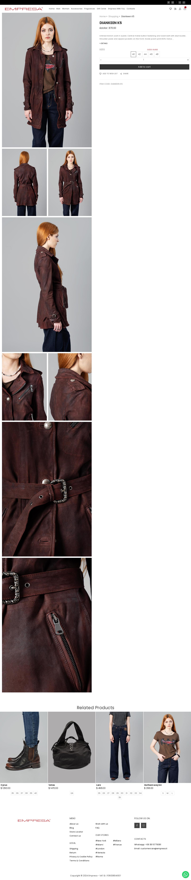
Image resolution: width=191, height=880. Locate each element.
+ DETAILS (103, 43)
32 (131, 793)
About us (74, 824)
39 (31, 793)
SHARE (124, 74)
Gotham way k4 (153, 785)
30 (122, 793)
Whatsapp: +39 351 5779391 (147, 844)
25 (99, 793)
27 (108, 793)
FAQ (97, 828)
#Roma (99, 856)
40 (133, 54)
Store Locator (76, 831)
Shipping (74, 848)
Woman (65, 8)
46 (151, 54)
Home (52, 8)
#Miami (99, 844)
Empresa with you (116, 8)
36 (17, 793)
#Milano (117, 840)
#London (100, 848)
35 (13, 793)
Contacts (131, 8)
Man (58, 8)
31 (126, 793)
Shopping (114, 16)
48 (157, 54)
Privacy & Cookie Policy (81, 856)
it (179, 2)
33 (136, 793)
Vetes (52, 785)
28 (113, 793)
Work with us (102, 824)
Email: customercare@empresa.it (150, 848)
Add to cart (144, 66)
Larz (98, 785)
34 (140, 793)
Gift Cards (101, 8)
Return (73, 852)
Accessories (77, 8)
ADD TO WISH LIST (108, 74)
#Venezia (100, 852)
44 (145, 54)
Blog (72, 828)
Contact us (75, 835)
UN (72, 793)
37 (22, 793)
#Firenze (117, 844)
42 (139, 54)
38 (26, 793)
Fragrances (89, 8)
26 (104, 793)
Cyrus (4, 785)
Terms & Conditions (79, 860)
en (184, 2)
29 (117, 793)
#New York (101, 840)
